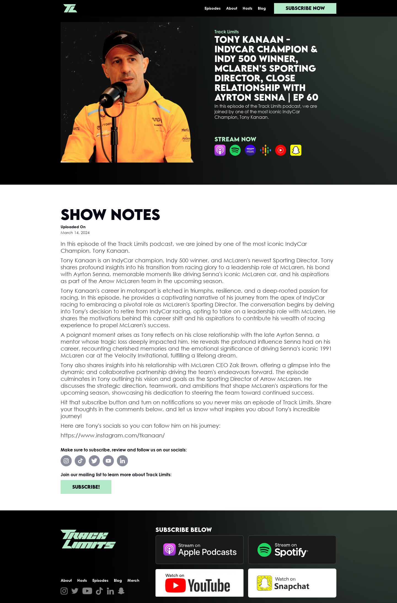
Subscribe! (86, 487)
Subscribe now (305, 8)
